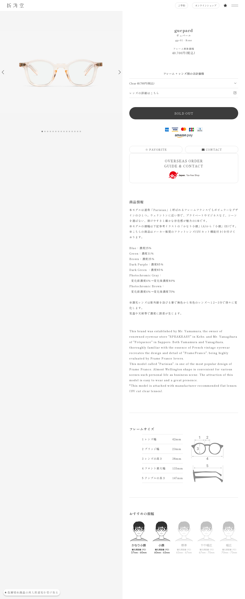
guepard (183, 32)
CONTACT (212, 149)
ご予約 (181, 5)
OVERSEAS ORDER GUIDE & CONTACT (183, 168)
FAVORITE (156, 149)
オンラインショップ (205, 5)
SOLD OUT (183, 113)
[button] (119, 72)
